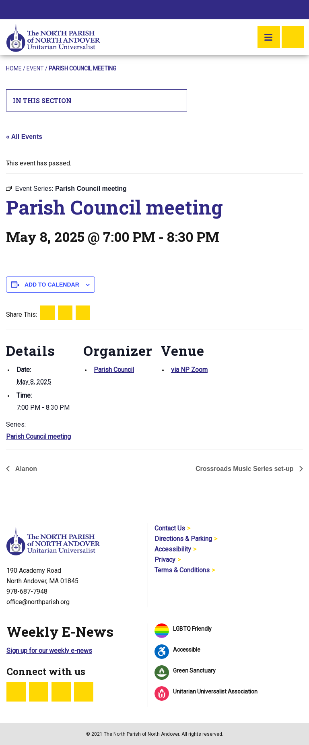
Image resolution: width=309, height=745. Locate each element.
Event (35, 68)
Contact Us (169, 528)
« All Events (24, 136)
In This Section (97, 100)
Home (14, 68)
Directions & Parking (183, 539)
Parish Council (114, 370)
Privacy (164, 559)
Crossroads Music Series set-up (245, 468)
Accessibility (172, 549)
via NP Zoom (189, 370)
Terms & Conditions (182, 570)
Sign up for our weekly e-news (49, 650)
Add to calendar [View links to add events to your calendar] (52, 284)
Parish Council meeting (38, 436)
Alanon (25, 468)
